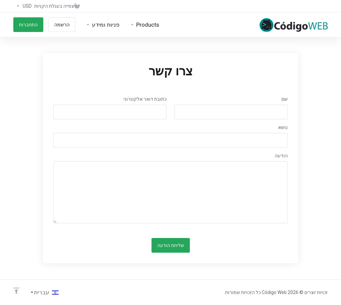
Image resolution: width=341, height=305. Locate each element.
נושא (283, 127)
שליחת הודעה (170, 245)
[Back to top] (16, 290)
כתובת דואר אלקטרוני (145, 99)
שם (284, 99)
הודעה (281, 155)
